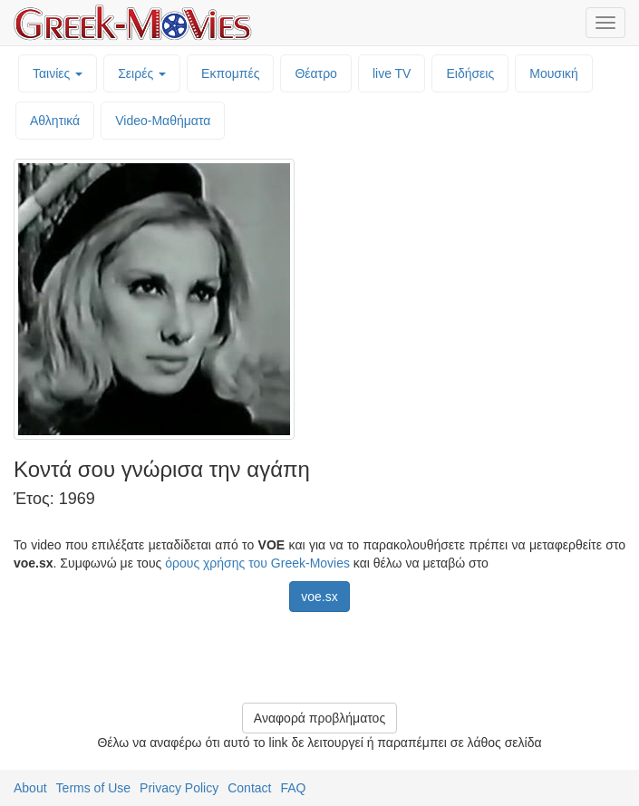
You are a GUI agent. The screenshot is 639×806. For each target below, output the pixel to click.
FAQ (292, 788)
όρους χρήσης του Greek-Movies (257, 563)
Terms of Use (93, 788)
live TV (392, 73)
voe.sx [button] (319, 596)
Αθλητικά (55, 120)
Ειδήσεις (470, 73)
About (30, 788)
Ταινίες (57, 73)
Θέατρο (316, 73)
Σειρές (142, 73)
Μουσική (553, 73)
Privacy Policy (179, 788)
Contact (249, 788)
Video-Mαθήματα (162, 120)
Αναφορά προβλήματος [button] (319, 718)
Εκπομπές (230, 73)
